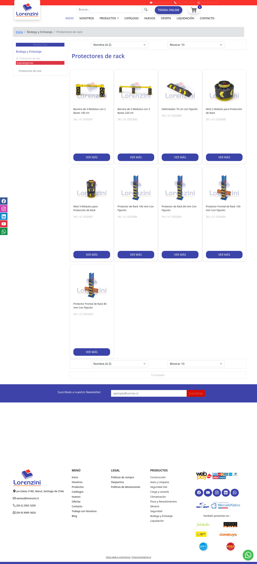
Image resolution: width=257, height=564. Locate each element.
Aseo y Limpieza (159, 482)
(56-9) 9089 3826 (26, 512)
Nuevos (149, 18)
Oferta (166, 18)
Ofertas (76, 501)
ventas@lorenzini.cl (27, 498)
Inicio (69, 18)
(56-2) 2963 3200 (26, 505)
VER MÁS (92, 157)
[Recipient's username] (109, 9)
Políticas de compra (122, 477)
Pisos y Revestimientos (163, 501)
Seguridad (156, 511)
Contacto (207, 18)
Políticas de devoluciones (125, 487)
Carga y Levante (159, 491)
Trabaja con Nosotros (84, 511)
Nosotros (86, 18)
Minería (154, 506)
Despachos (117, 482)
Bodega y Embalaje (28, 51)
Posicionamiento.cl (141, 557)
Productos (108, 18)
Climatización (158, 496)
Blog (74, 516)
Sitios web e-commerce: (118, 557)
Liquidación (185, 18)
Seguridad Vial (158, 487)
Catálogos (77, 491)
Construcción (158, 477)
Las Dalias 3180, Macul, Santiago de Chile (40, 491)
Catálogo (131, 18)
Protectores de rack (30, 71)
